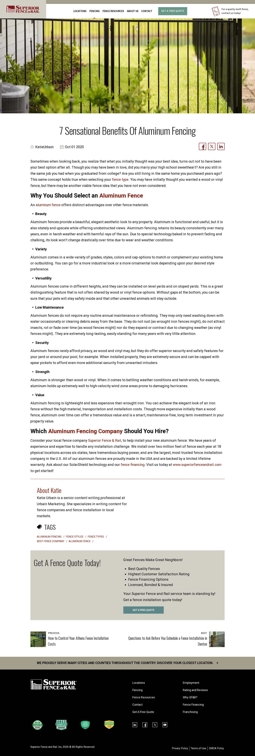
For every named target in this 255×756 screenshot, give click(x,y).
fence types (96, 536)
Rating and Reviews (195, 690)
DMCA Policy (216, 748)
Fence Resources (143, 697)
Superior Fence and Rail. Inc (46, 746)
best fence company (50, 541)
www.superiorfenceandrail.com (56, 471)
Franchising (190, 712)
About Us (132, 11)
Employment (191, 682)
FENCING (94, 11)
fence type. (121, 179)
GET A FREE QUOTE (143, 610)
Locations (79, 11)
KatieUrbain (44, 147)
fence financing (133, 465)
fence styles (74, 536)
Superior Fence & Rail (105, 440)
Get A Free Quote (172, 11)
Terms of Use (198, 748)
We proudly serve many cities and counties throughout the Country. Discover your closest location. (127, 663)
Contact (146, 11)
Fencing (137, 690)
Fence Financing (193, 704)
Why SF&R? (190, 697)
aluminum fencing (49, 536)
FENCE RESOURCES (113, 11)
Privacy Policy (180, 748)
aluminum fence (49, 205)
